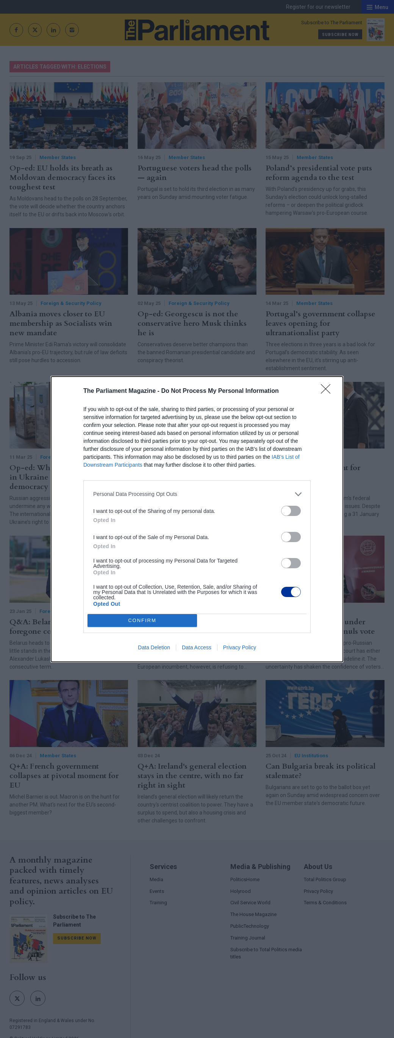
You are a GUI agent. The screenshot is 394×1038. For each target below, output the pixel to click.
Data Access (196, 647)
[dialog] (197, 519)
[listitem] (197, 494)
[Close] (328, 391)
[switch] (291, 511)
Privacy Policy (239, 647)
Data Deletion (154, 647)
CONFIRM (142, 620)
